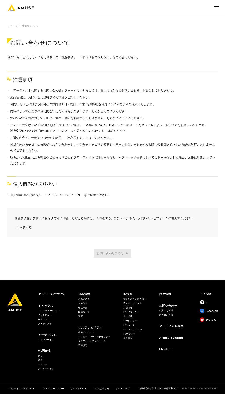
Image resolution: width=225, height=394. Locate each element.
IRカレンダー (130, 320)
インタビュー (45, 315)
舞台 (40, 355)
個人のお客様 (166, 310)
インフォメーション (48, 310)
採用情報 (165, 294)
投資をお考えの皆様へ (134, 299)
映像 (40, 360)
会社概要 (82, 307)
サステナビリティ (90, 327)
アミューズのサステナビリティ (94, 336)
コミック (42, 364)
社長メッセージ (86, 332)
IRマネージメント (132, 303)
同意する (26, 227)
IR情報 (127, 294)
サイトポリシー (79, 388)
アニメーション (46, 368)
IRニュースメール (132, 329)
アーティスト (45, 323)
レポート (42, 319)
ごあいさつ (84, 299)
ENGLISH (166, 349)
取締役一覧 (84, 312)
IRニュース (129, 325)
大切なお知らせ (101, 388)
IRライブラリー (131, 312)
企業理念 (82, 303)
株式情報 (127, 316)
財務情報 (127, 307)
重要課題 (82, 345)
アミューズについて (51, 294)
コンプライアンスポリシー (21, 388)
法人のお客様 (166, 315)
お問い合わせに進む (110, 253)
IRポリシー (129, 334)
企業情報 (84, 294)
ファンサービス (46, 339)
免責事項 (127, 338)
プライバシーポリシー (52, 388)
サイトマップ (123, 388)
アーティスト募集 (171, 326)
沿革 (80, 316)
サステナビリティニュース (92, 341)
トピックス (45, 305)
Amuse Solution (171, 337)
